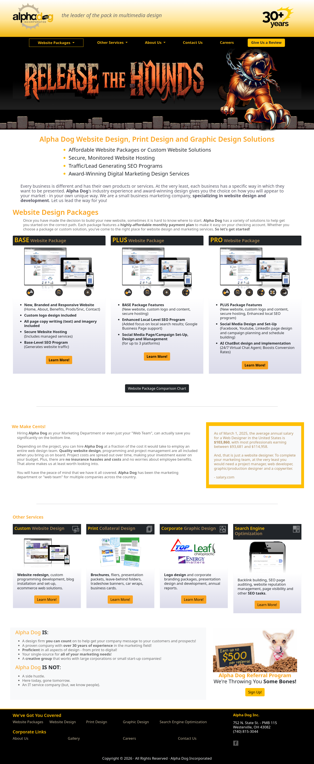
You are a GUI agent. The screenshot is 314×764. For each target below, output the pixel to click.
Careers (129, 738)
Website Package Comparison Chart (157, 388)
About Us (20, 738)
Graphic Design (136, 721)
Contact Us (187, 738)
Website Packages (28, 721)
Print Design (96, 721)
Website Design (62, 721)
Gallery (74, 738)
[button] (56, 43)
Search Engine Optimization (183, 721)
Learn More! (47, 599)
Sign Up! (255, 692)
